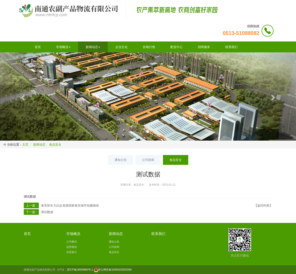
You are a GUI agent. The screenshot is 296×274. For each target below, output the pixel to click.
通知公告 (121, 160)
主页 (25, 144)
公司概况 (71, 241)
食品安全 (55, 144)
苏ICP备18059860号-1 (80, 269)
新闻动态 (93, 47)
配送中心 (176, 47)
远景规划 (71, 246)
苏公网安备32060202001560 (115, 269)
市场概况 (63, 47)
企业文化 (121, 47)
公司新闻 (148, 160)
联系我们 (231, 47)
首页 (38, 47)
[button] (22, 96)
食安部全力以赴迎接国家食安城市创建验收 (70, 205)
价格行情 (149, 47)
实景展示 (71, 252)
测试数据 (47, 212)
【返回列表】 (263, 205)
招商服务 (204, 47)
